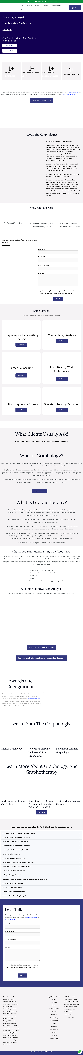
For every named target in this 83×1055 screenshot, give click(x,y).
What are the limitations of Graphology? (16, 841)
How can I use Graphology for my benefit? (17, 837)
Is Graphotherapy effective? (12, 875)
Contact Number (58, 267)
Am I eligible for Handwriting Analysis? (15, 850)
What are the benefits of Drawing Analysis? (17, 866)
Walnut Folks (48, 1051)
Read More (21, 344)
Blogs (22, 9)
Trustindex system (72, 92)
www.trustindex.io (69, 94)
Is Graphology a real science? (12, 887)
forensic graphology (34, 698)
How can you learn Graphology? (13, 883)
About (54, 1034)
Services (30, 5)
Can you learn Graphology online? (14, 891)
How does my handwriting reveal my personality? (19, 833)
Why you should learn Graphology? (14, 896)
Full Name (58, 251)
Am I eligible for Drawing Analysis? (14, 871)
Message (58, 279)
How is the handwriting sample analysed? (16, 845)
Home (22, 5)
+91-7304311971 (10, 919)
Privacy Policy (54, 1041)
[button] (41, 647)
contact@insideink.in (31, 917)
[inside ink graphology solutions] (61, 943)
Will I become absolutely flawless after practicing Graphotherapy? (25, 879)
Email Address (58, 259)
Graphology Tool (56, 5)
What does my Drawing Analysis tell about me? (18, 862)
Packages (54, 1017)
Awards (37, 5)
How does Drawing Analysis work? (14, 858)
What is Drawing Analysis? (11, 854)
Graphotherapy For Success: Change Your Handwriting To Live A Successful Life (41, 804)
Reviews (45, 5)
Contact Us (54, 1038)
